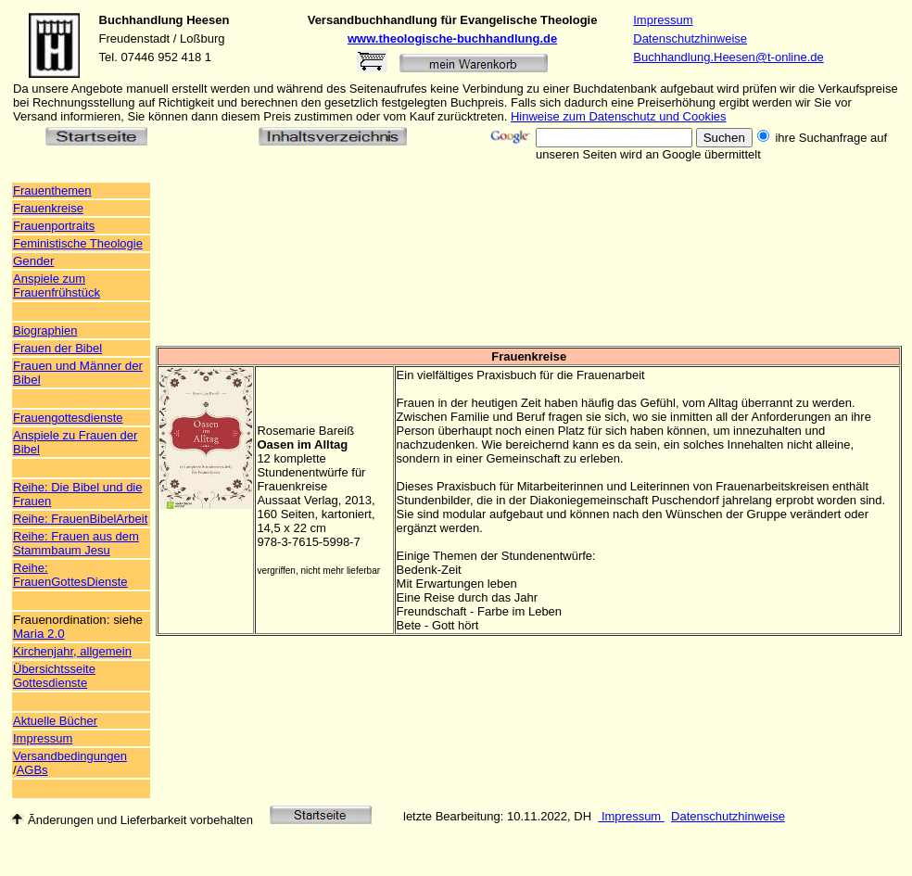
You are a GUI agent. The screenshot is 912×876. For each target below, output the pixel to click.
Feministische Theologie (78, 243)
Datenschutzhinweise (690, 38)
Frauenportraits (54, 226)
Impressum (662, 20)
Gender (33, 261)
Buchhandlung (141, 20)
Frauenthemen (52, 190)
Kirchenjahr (43, 651)
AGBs (32, 770)
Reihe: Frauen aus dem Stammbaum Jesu (76, 543)
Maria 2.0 (39, 634)
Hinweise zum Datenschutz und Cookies (619, 116)
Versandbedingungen (70, 756)
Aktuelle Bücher (55, 721)
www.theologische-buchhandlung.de (452, 38)
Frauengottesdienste (68, 418)
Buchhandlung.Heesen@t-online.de (728, 57)
